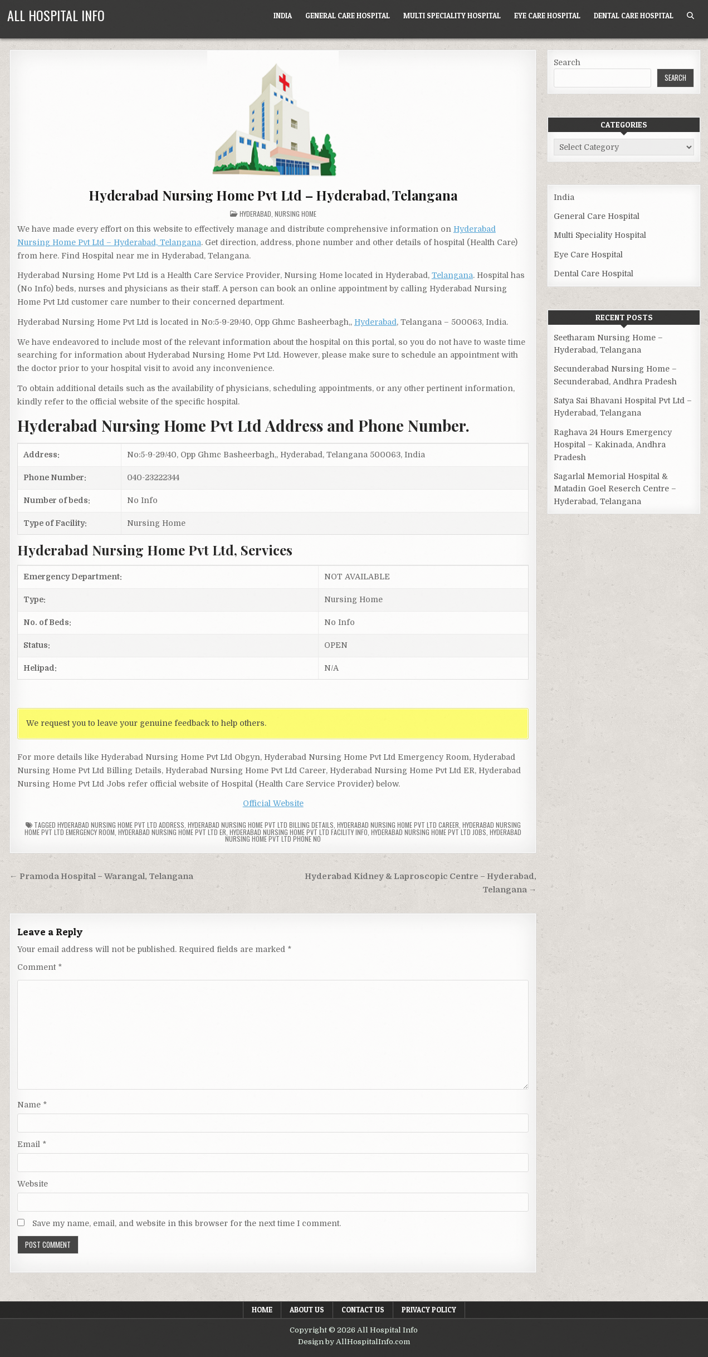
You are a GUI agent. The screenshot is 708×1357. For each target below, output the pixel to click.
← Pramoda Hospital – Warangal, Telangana (101, 876)
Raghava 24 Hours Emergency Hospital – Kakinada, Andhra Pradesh (613, 445)
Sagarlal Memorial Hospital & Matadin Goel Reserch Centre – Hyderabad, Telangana (615, 489)
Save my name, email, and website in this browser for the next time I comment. (186, 1223)
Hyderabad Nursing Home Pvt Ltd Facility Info (299, 832)
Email (31, 1144)
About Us (307, 1309)
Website (32, 1183)
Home (262, 1309)
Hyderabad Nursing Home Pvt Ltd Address (120, 824)
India (283, 15)
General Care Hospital (347, 15)
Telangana (452, 275)
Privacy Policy (429, 1309)
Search (567, 62)
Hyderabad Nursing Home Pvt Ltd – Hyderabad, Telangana (273, 195)
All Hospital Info (56, 15)
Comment (39, 967)
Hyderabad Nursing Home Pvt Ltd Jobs (428, 832)
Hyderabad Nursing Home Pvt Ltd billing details (261, 824)
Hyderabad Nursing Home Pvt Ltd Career (398, 824)
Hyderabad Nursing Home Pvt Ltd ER (172, 832)
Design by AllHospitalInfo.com (354, 1342)
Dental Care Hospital (633, 15)
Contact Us (362, 1309)
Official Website (273, 803)
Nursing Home (295, 213)
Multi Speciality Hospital (452, 15)
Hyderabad (255, 213)
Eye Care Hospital (547, 15)
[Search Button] (690, 16)
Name (32, 1104)
